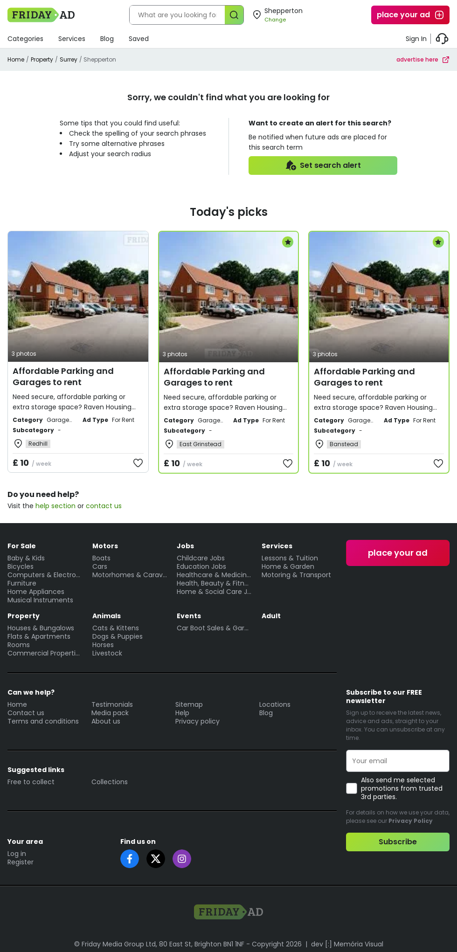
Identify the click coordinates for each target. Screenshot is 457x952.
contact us (104, 505)
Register (20, 862)
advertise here (423, 59)
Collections (109, 781)
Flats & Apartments (38, 636)
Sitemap (189, 704)
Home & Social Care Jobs (214, 591)
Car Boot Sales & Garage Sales (214, 628)
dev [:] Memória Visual (347, 944)
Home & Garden (288, 566)
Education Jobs (201, 566)
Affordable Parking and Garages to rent (63, 376)
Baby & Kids (26, 558)
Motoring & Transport (296, 575)
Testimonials (112, 704)
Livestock (107, 653)
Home (15, 59)
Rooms (18, 645)
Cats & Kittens (115, 628)
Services (71, 38)
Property (42, 59)
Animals (106, 616)
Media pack (110, 712)
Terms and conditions (43, 721)
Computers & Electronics (45, 575)
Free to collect (31, 781)
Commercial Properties (45, 653)
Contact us (25, 712)
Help (182, 712)
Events (189, 616)
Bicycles (20, 566)
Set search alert (323, 165)
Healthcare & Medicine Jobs (214, 575)
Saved (139, 38)
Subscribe (398, 841)
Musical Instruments (40, 600)
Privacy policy (197, 721)
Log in (16, 853)
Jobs (185, 546)
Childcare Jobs (201, 558)
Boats (101, 558)
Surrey (68, 59)
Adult (271, 616)
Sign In (416, 38)
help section (55, 505)
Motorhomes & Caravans (130, 575)
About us (105, 721)
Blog (107, 38)
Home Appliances (35, 591)
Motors (105, 546)
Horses (103, 645)
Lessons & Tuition (290, 558)
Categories (25, 38)
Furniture (21, 583)
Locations (275, 704)
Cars (99, 566)
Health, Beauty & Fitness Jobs (214, 583)
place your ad (411, 15)
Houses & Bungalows (40, 628)
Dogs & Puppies (117, 636)
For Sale (21, 546)
